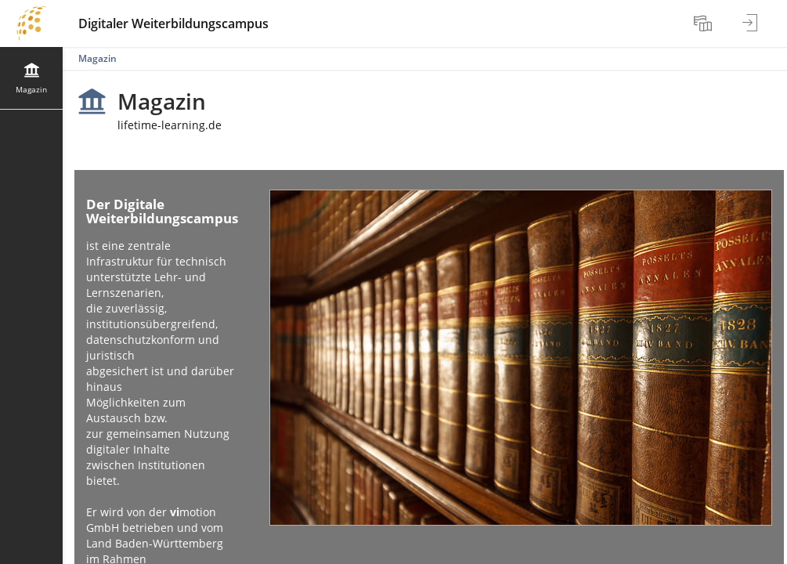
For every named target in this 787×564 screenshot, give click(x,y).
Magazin (97, 58)
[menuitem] (704, 23)
